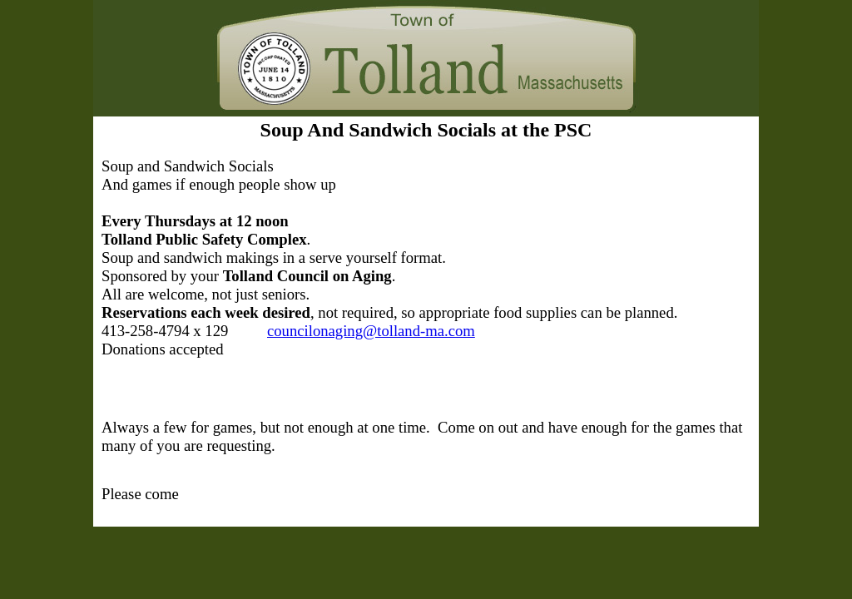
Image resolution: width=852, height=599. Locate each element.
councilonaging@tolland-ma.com (371, 330)
